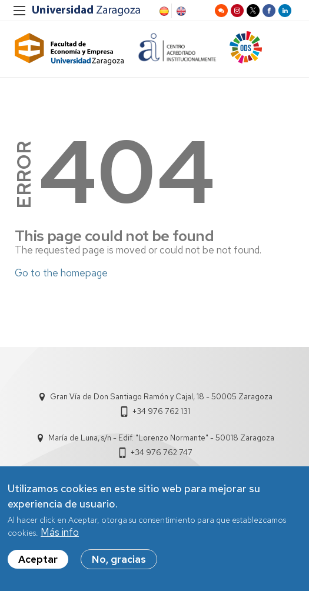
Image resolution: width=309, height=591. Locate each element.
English (180, 11)
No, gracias (119, 563)
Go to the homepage (61, 272)
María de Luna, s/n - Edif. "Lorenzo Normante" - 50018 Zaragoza (161, 438)
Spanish (163, 11)
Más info (60, 536)
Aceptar (38, 563)
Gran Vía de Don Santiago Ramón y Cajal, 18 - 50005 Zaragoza (161, 397)
